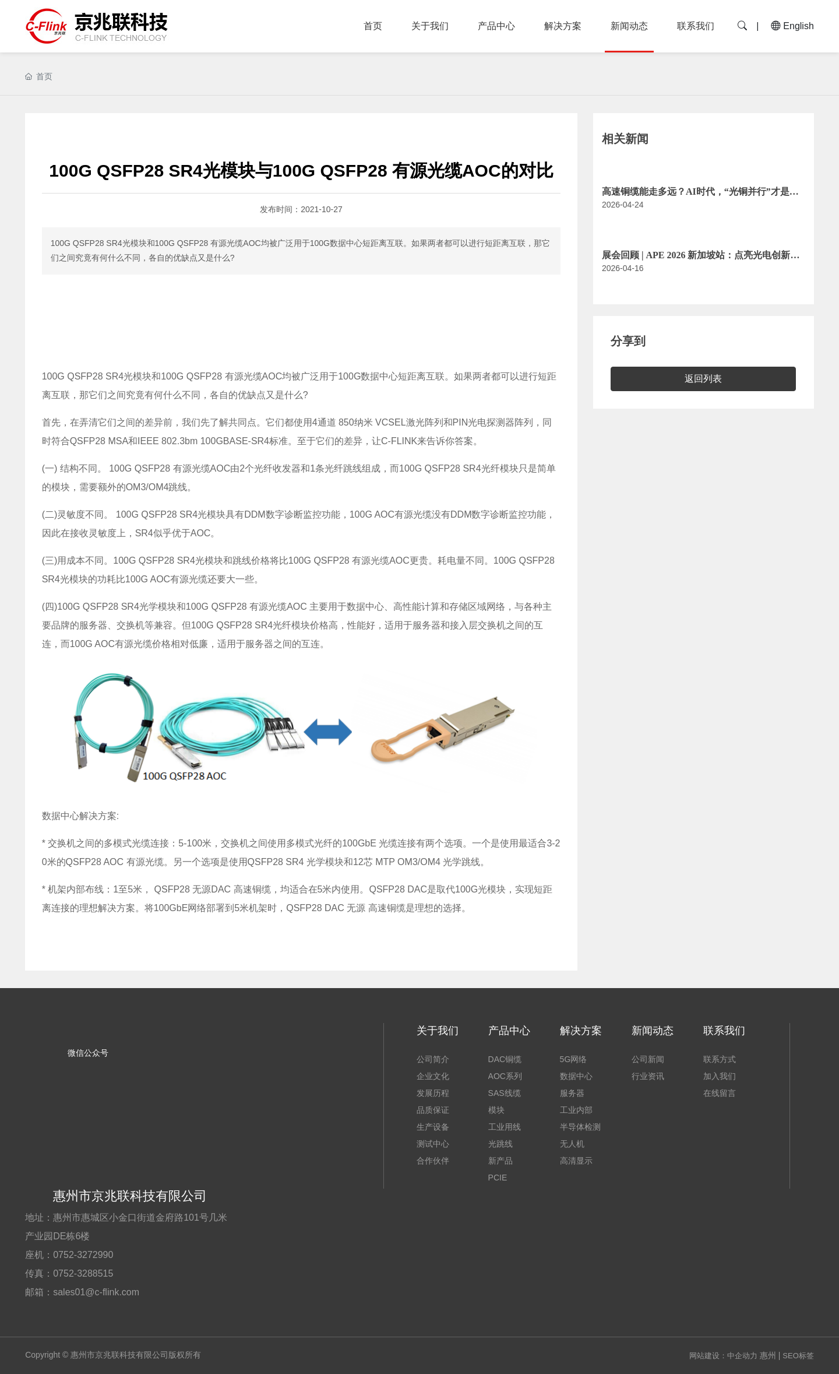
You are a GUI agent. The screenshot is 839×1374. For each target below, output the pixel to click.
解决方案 (562, 26)
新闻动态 (629, 26)
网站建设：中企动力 (723, 1355)
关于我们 (430, 26)
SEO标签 (797, 1355)
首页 (373, 26)
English (792, 26)
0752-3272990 (83, 1255)
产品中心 (496, 26)
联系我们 (695, 26)
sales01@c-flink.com (96, 1292)
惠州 (768, 1355)
